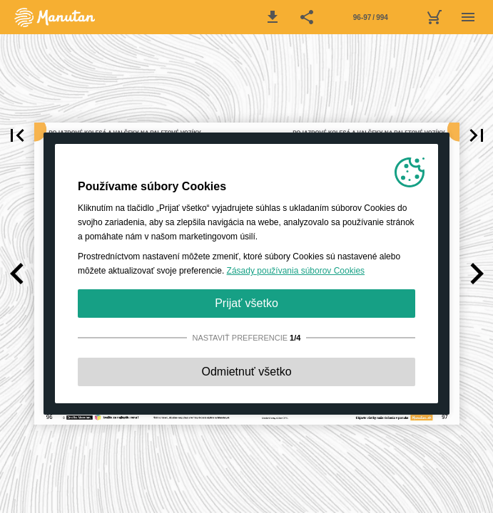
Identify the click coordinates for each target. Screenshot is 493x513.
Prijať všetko (246, 303)
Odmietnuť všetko (246, 372)
